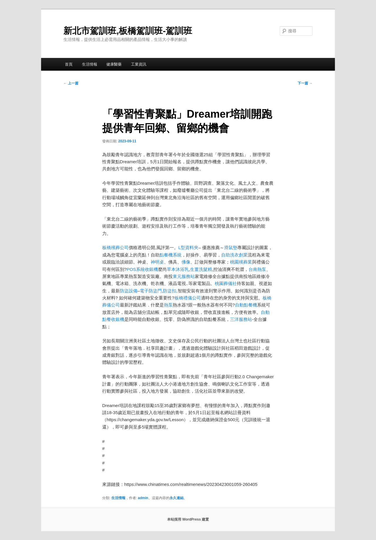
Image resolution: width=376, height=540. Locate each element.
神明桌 (157, 261)
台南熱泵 (257, 269)
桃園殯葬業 (241, 261)
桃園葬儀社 (226, 283)
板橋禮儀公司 (187, 297)
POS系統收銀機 (142, 269)
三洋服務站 (241, 319)
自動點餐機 (246, 304)
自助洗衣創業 (234, 254)
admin (143, 498)
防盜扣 (169, 290)
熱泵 (168, 304)
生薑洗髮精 (201, 269)
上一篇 (70, 83)
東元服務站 (184, 276)
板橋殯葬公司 (115, 247)
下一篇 (305, 83)
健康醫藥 (114, 64)
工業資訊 (138, 64)
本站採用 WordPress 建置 (188, 519)
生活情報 (89, 64)
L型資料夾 (188, 247)
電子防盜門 (151, 290)
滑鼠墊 (230, 247)
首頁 (69, 64)
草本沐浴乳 (178, 269)
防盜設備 (128, 290)
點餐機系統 (171, 254)
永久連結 (176, 498)
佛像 (186, 261)
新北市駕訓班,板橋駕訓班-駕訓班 (127, 31)
